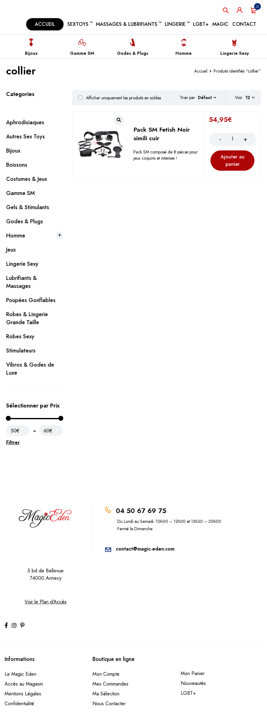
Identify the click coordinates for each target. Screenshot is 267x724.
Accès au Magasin (24, 683)
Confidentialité (19, 703)
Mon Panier (193, 673)
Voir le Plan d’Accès (46, 601)
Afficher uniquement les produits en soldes (119, 98)
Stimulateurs (21, 351)
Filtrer (13, 442)
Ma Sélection (106, 693)
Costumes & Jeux (26, 179)
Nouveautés (193, 683)
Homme (183, 53)
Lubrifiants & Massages (21, 282)
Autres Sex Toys (25, 137)
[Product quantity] (232, 139)
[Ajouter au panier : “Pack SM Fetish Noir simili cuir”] (232, 160)
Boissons (16, 165)
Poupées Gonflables (31, 300)
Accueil (200, 71)
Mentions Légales (23, 693)
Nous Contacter (109, 703)
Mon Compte (106, 674)
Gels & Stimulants (27, 207)
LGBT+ (188, 693)
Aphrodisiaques (25, 122)
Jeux (11, 250)
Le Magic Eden (20, 674)
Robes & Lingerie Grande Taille (27, 318)
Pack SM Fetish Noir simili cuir (161, 134)
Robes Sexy (20, 336)
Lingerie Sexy (234, 53)
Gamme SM (82, 53)
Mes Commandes (110, 683)
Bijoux (31, 53)
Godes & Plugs (132, 53)
